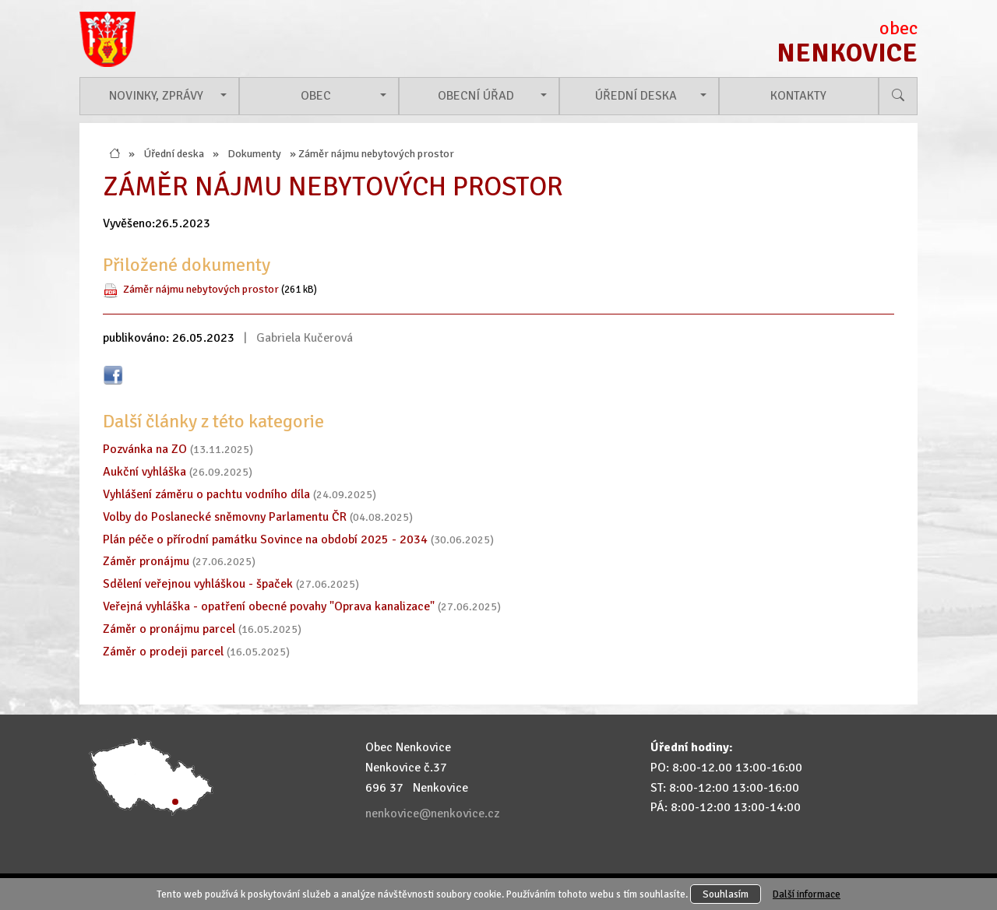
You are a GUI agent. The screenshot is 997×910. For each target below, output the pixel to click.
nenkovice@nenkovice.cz (432, 813)
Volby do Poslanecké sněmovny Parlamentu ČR (225, 517)
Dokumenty (254, 153)
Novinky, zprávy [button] (156, 96)
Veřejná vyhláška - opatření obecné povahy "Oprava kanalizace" (269, 606)
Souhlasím (726, 894)
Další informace (806, 894)
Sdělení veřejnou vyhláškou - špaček (198, 584)
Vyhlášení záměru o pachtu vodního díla (206, 494)
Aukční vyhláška (144, 472)
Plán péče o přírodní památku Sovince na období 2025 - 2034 (265, 539)
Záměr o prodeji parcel (163, 651)
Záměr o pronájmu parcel (169, 629)
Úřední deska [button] (636, 96)
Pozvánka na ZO (145, 449)
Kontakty (798, 96)
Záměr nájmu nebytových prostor (201, 289)
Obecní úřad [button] (476, 96)
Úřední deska (173, 153)
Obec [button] (316, 96)
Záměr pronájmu (146, 561)
